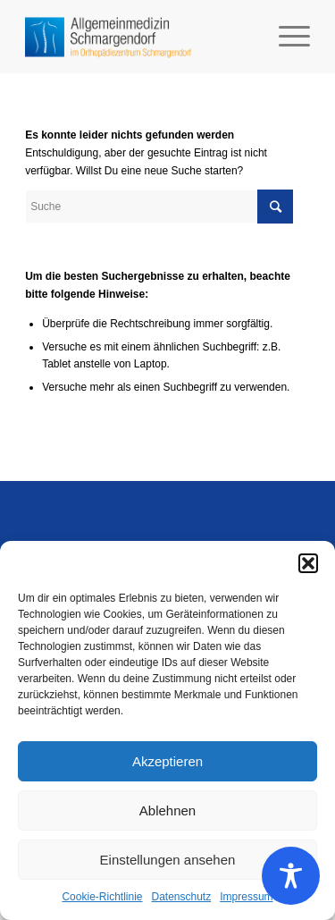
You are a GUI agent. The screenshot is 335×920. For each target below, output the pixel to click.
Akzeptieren (167, 761)
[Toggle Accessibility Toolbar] (291, 876)
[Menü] (285, 36)
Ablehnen (167, 810)
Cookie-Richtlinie (102, 896)
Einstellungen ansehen (168, 859)
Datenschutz (182, 896)
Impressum (246, 896)
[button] (308, 563)
